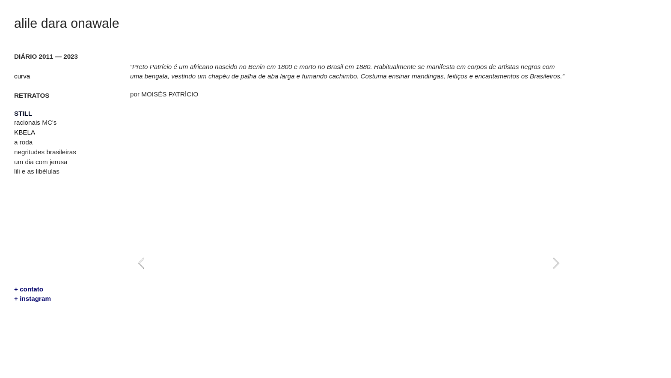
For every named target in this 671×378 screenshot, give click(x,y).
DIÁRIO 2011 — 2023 (46, 56)
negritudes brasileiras (45, 152)
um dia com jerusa (40, 161)
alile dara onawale (66, 23)
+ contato (28, 289)
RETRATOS (31, 95)
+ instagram (32, 298)
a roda (23, 142)
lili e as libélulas (36, 171)
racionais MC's (35, 122)
